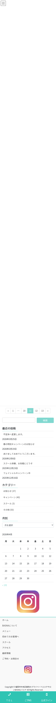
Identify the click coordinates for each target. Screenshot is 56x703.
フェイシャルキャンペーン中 (16, 473)
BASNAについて (9, 625)
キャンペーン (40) (11, 497)
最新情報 (6, 653)
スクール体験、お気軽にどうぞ (18, 463)
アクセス (6, 647)
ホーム (5, 620)
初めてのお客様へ (10, 636)
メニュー (6, 631)
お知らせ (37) (9, 491)
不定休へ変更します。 (13, 434)
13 (42, 411)
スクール (6, 642)
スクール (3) (9, 503)
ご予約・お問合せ (10, 658)
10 (24, 411)
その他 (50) (8, 509)
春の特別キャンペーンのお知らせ (18, 444)
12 (36, 411)
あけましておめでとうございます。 (19, 453)
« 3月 (4, 585)
